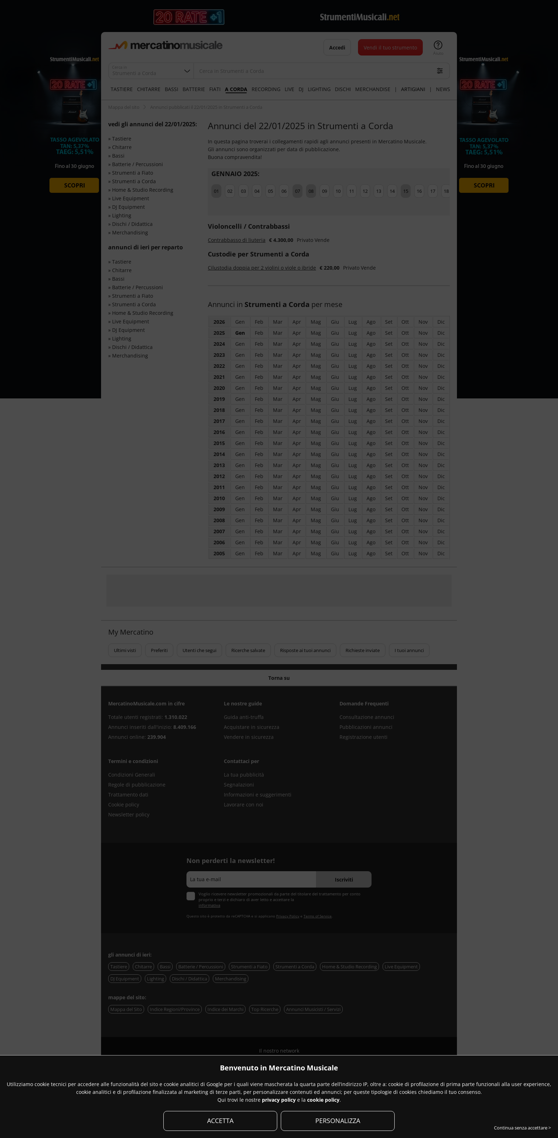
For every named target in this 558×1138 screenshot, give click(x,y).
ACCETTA (220, 1120)
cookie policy (323, 1099)
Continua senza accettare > (522, 1127)
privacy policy (279, 1099)
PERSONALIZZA (337, 1120)
